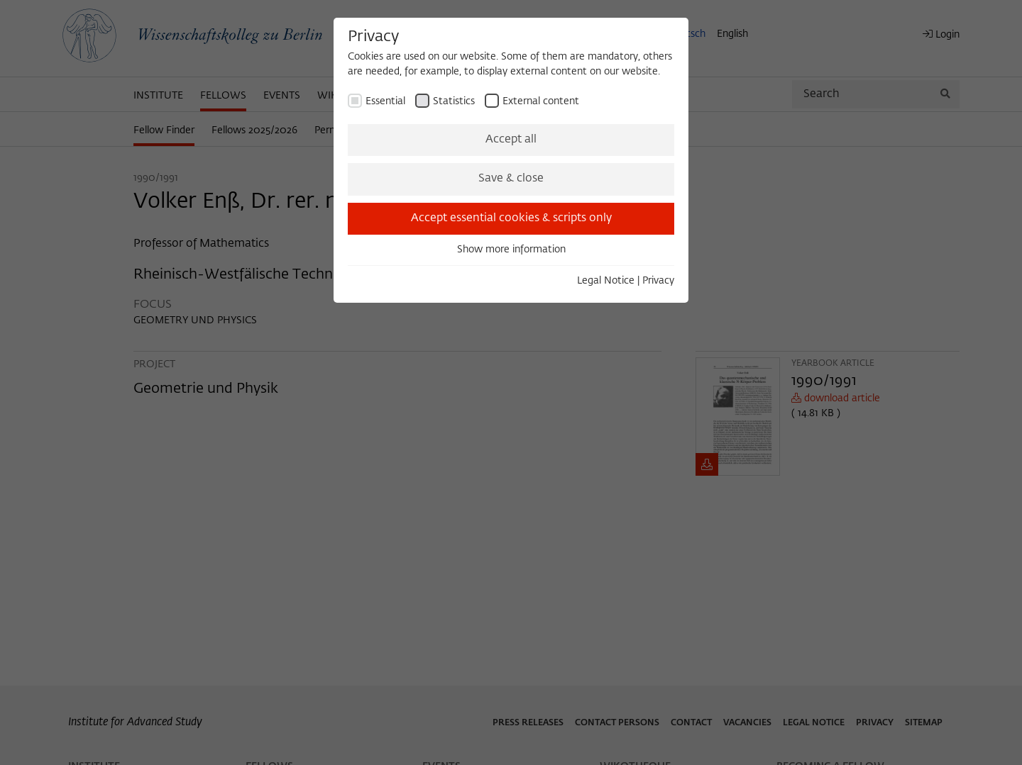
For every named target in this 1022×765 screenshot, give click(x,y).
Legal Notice (605, 281)
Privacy (658, 281)
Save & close (511, 178)
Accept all (511, 139)
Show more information (511, 250)
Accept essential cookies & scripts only (511, 218)
